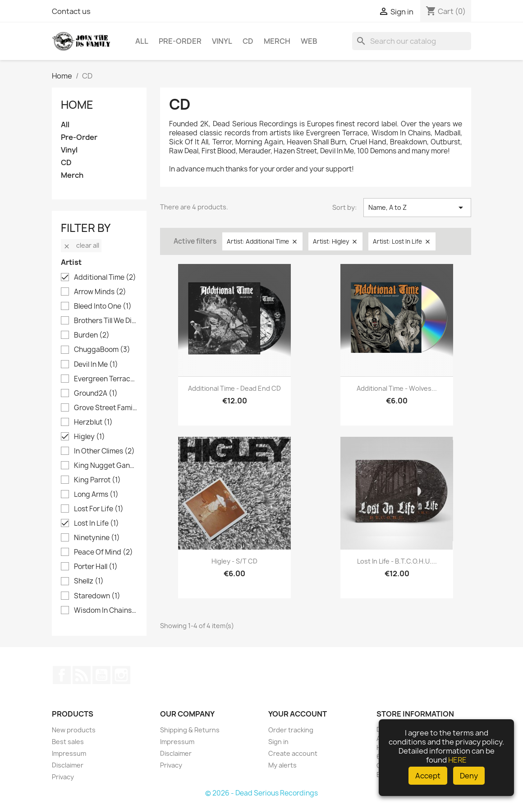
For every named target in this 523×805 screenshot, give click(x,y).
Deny (469, 776)
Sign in (278, 741)
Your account (297, 714)
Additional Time (105, 277)
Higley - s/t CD (234, 561)
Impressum (69, 753)
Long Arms (96, 494)
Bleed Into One (103, 306)
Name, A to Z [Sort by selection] (417, 207)
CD (248, 41)
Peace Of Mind (103, 552)
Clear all (81, 245)
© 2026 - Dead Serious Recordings (261, 793)
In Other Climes (104, 451)
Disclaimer (67, 765)
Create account (292, 753)
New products (74, 730)
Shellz (89, 581)
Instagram (121, 675)
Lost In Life (96, 523)
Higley (89, 436)
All (141, 41)
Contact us (71, 11)
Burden (92, 335)
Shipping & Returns (190, 730)
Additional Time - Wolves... (397, 388)
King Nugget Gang (105, 465)
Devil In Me (96, 364)
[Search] (411, 41)
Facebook (62, 675)
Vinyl (222, 41)
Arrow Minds (100, 291)
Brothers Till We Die (105, 320)
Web (309, 41)
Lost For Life (99, 509)
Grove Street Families (105, 407)
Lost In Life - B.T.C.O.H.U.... (397, 561)
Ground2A (96, 393)
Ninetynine (97, 537)
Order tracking (290, 730)
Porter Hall (96, 566)
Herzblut (93, 422)
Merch (277, 41)
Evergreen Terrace (105, 379)
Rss (82, 675)
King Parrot (97, 480)
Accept (427, 776)
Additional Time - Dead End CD (234, 388)
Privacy (63, 777)
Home (77, 104)
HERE (457, 760)
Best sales (68, 741)
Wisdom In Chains (105, 610)
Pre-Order (180, 41)
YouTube (101, 675)
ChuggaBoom (102, 349)
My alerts (282, 765)
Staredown (97, 596)
